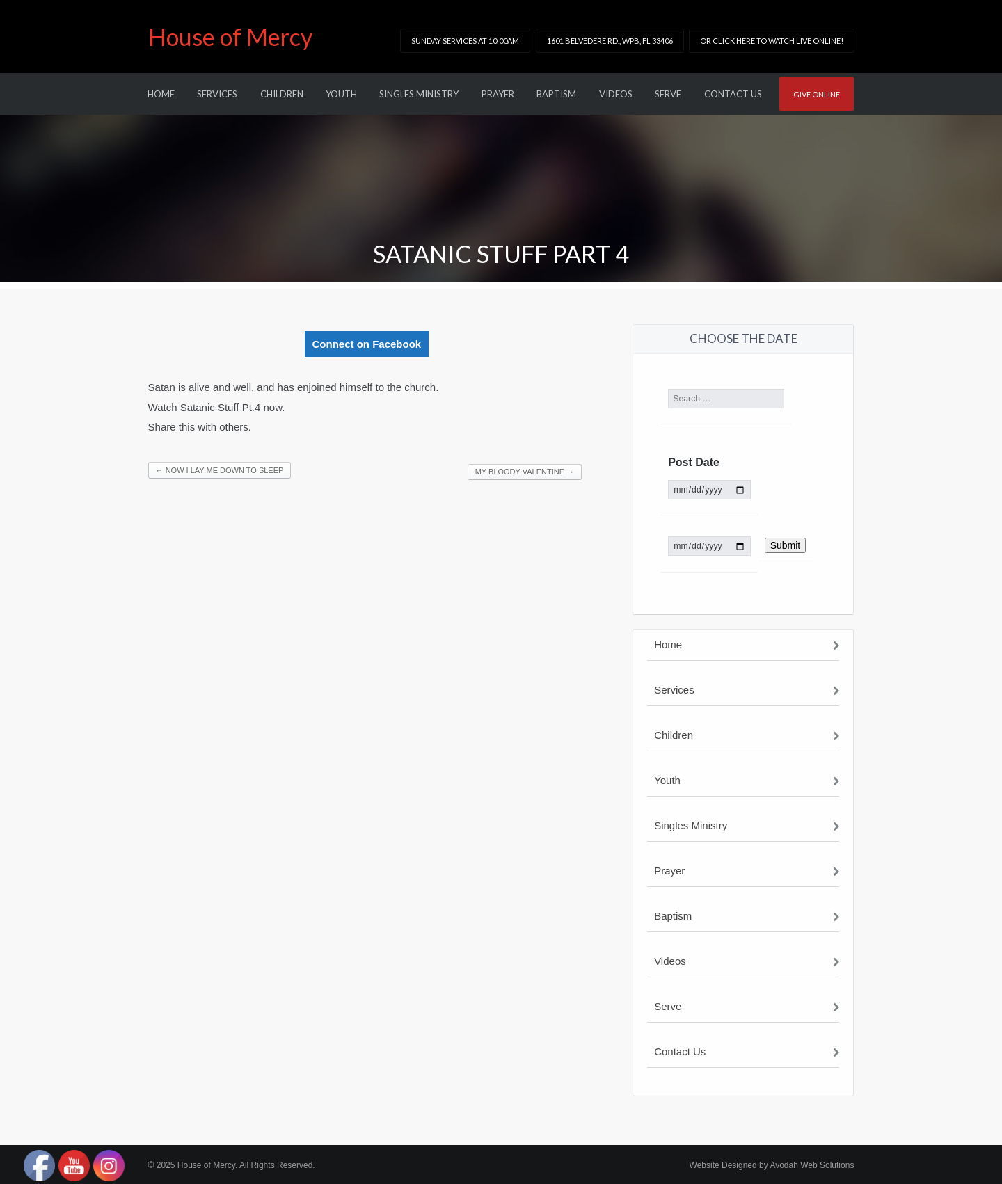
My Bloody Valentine (524, 471)
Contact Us (733, 93)
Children (281, 93)
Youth (341, 93)
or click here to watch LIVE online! (771, 40)
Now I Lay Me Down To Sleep (220, 470)
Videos (616, 93)
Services (217, 93)
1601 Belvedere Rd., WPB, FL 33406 (610, 40)
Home (161, 93)
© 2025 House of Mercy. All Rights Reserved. (231, 1165)
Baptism (556, 93)
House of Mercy (230, 36)
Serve (668, 93)
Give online (816, 94)
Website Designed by (772, 1165)
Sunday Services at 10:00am (465, 40)
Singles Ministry (419, 93)
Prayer (498, 93)
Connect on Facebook (367, 344)
